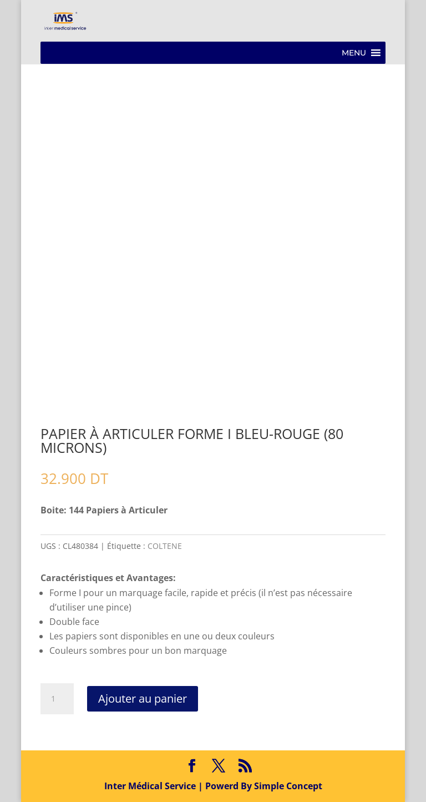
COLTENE (165, 546)
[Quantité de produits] (57, 698)
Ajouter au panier (142, 698)
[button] (354, 53)
